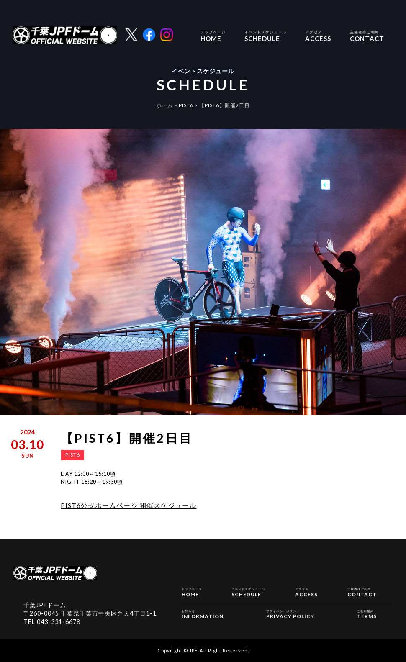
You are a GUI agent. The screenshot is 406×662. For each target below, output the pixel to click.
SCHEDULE (265, 35)
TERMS (367, 613)
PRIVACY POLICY (290, 613)
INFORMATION (203, 613)
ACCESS (318, 35)
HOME (213, 35)
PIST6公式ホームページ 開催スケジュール (128, 505)
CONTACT (367, 35)
